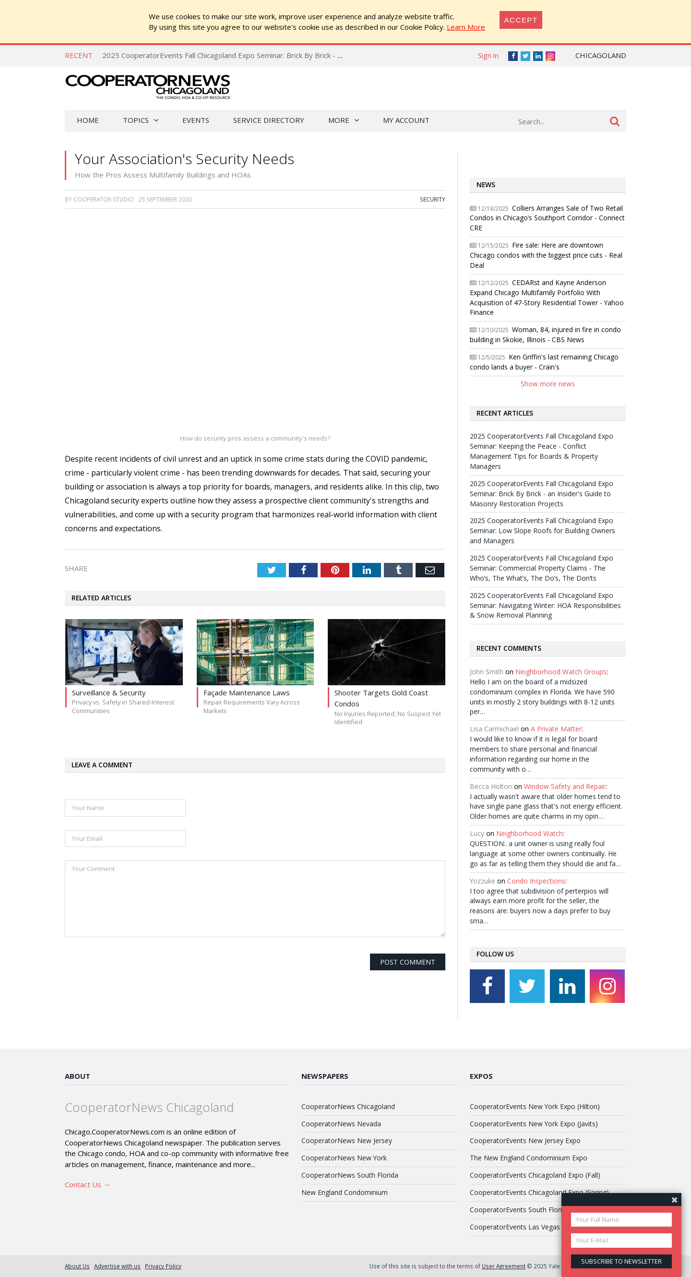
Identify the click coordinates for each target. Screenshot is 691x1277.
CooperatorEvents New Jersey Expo (525, 1140)
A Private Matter (556, 728)
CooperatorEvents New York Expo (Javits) (534, 1123)
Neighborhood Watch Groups (561, 671)
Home (88, 120)
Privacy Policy (163, 1266)
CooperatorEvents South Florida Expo (528, 1209)
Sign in (488, 55)
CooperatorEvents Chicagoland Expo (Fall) (535, 1175)
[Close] (521, 20)
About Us (77, 1266)
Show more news (548, 383)
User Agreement (503, 1266)
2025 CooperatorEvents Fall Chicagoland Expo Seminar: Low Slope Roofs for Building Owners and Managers (542, 530)
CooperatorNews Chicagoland (348, 1106)
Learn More (466, 27)
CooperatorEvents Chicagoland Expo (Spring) (539, 1192)
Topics (136, 120)
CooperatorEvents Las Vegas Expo (523, 1226)
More (338, 120)
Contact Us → (87, 1184)
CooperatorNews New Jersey (346, 1140)
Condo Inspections (536, 880)
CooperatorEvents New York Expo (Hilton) (535, 1106)
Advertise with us (117, 1266)
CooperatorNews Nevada (341, 1123)
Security (432, 199)
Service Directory (268, 120)
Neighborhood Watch (529, 833)
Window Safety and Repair (565, 786)
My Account (406, 120)
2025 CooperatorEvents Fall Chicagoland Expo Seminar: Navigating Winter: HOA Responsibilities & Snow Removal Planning (545, 605)
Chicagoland (600, 55)
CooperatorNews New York (344, 1157)
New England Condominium (344, 1192)
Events (195, 120)
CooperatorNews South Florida (349, 1175)
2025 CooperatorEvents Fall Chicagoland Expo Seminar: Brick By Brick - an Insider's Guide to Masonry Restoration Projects (305, 55)
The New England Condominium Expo (528, 1157)
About (77, 1076)
